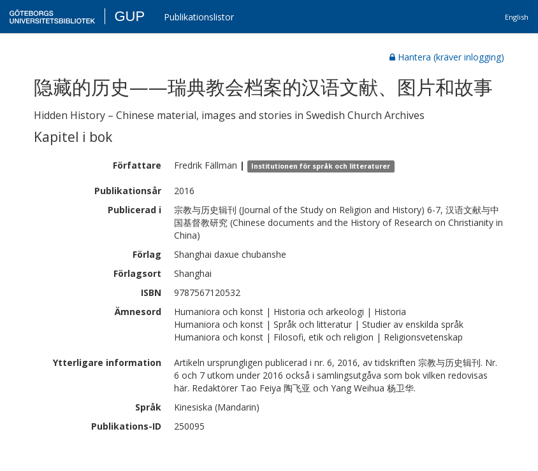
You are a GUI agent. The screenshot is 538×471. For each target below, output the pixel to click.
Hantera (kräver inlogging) (446, 57)
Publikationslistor (199, 17)
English (516, 17)
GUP (129, 16)
